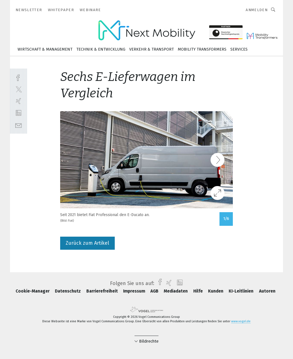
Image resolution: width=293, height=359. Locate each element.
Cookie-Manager (33, 291)
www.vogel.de (241, 321)
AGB (155, 291)
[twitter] (18, 89)
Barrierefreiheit (102, 291)
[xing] (18, 101)
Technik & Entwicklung (100, 49)
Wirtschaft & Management (45, 49)
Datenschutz (68, 291)
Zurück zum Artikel (87, 243)
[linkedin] (18, 113)
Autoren (267, 291)
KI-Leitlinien (242, 291)
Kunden (216, 291)
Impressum (134, 291)
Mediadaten (176, 291)
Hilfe (198, 291)
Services (239, 49)
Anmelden (257, 10)
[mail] (18, 125)
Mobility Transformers (202, 49)
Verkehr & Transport (151, 49)
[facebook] (18, 77)
